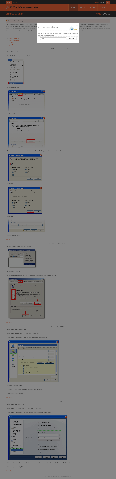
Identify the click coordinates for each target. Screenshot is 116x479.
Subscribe (71, 38)
